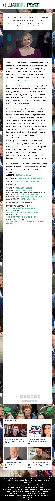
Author (22, 24)
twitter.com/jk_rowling (27, 181)
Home (5, 485)
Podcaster (44, 491)
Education (43, 487)
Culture (18, 487)
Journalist (41, 489)
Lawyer (48, 489)
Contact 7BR (27, 497)
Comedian (11, 487)
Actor (14, 24)
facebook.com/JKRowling (30, 178)
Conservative (46, 485)
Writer (30, 26)
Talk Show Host (9, 495)
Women (26, 26)
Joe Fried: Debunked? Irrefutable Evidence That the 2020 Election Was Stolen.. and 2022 (38, 464)
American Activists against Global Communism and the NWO (31, 479)
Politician (22, 493)
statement (27, 80)
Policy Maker (13, 493)
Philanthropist (35, 491)
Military (21, 491)
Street (43, 493)
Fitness (20, 489)
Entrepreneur (33, 24)
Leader (14, 26)
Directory (17, 485)
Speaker (37, 493)
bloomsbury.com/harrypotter (22, 212)
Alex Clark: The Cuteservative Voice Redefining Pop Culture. (38, 440)
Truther (18, 495)
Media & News (45, 495)
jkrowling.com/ (23, 175)
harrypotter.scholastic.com (22, 217)
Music (27, 491)
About (10, 485)
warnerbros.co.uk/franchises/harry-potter (25, 222)
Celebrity (27, 24)
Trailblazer (20, 26)
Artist (18, 24)
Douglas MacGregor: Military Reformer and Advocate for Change (13, 464)
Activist (10, 24)
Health (26, 489)
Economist (34, 487)
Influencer (44, 24)
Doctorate (26, 487)
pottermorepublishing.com (21, 208)
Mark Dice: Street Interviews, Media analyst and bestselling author (14, 441)
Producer (30, 493)
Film (39, 24)
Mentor (14, 491)
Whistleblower (28, 495)
